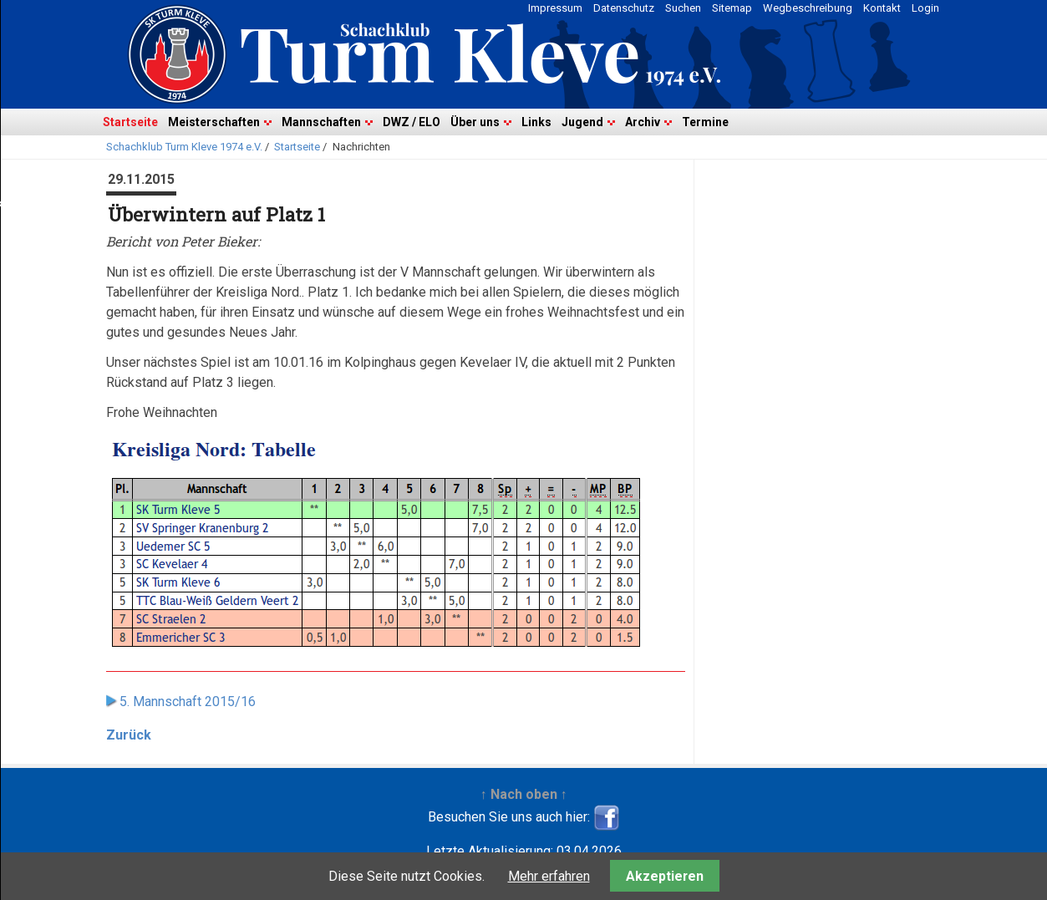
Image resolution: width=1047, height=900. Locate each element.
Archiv (642, 122)
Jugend (582, 122)
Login (925, 8)
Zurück (128, 735)
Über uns (475, 122)
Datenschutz (623, 8)
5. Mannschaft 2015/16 (187, 701)
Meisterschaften (214, 122)
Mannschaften (321, 122)
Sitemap (732, 8)
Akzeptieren (665, 876)
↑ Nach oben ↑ (523, 794)
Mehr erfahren (549, 876)
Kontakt (882, 8)
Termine (705, 122)
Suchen (683, 8)
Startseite (130, 122)
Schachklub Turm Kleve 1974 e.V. (184, 146)
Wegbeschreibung (807, 8)
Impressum (555, 8)
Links (536, 122)
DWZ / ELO (411, 122)
